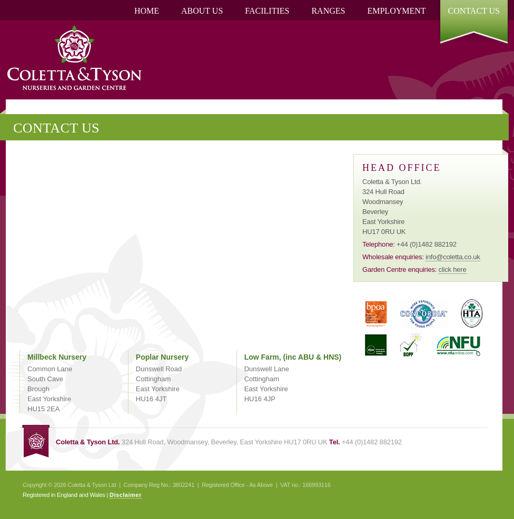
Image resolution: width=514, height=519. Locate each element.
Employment (396, 10)
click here (453, 269)
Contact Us (474, 10)
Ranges (328, 10)
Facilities (267, 10)
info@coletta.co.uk (453, 257)
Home (146, 10)
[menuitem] (146, 11)
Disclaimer (126, 495)
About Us (202, 10)
